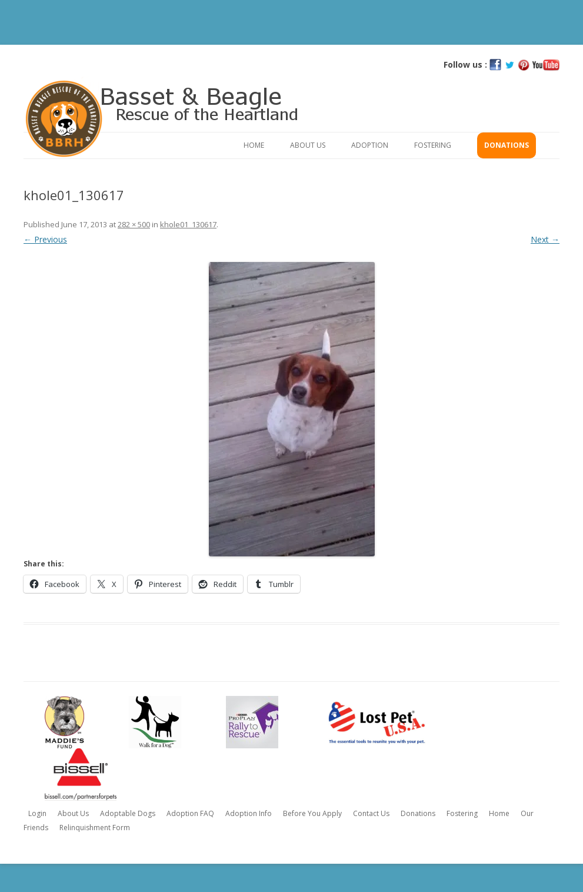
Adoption (369, 145)
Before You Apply (312, 813)
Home (254, 145)
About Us (307, 145)
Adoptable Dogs (127, 813)
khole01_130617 (188, 224)
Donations (506, 145)
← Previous (45, 239)
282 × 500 (134, 224)
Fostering (432, 145)
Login (37, 813)
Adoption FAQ (190, 813)
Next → (545, 239)
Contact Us (371, 813)
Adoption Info (248, 813)
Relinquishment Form (94, 828)
